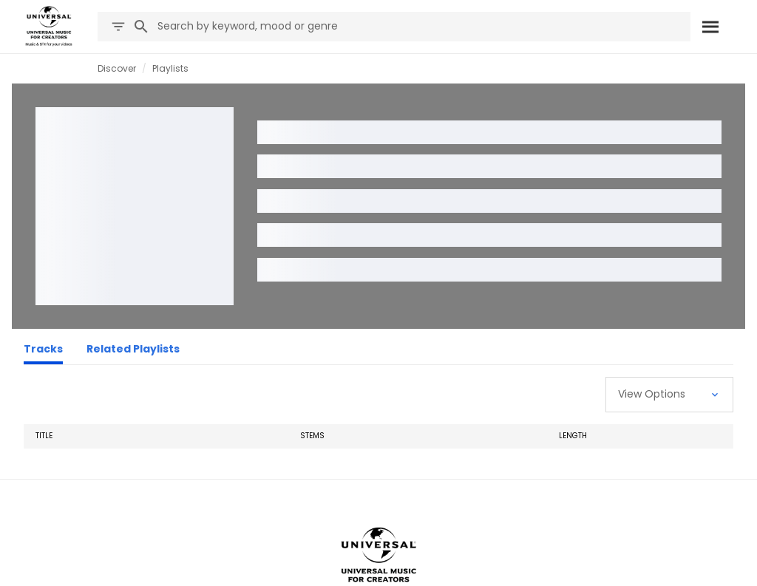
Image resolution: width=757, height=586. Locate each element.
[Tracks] (43, 351)
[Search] (710, 26)
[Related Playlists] (133, 351)
